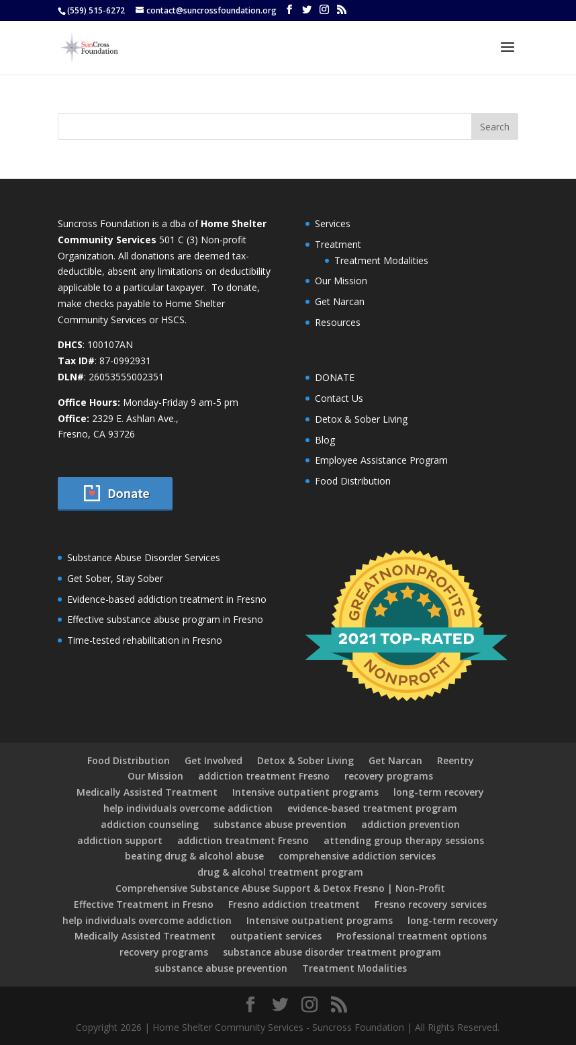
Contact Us (339, 398)
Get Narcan (340, 301)
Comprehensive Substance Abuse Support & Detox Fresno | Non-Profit (280, 888)
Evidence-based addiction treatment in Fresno (167, 599)
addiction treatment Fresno (264, 775)
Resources (338, 322)
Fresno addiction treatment (294, 904)
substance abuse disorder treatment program (332, 952)
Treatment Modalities (381, 260)
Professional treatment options (411, 935)
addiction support (119, 840)
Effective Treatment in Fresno (143, 904)
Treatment (338, 244)
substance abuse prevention (279, 824)
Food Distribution (353, 480)
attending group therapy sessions (404, 840)
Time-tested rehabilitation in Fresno (144, 640)
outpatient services (276, 935)
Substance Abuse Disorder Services (143, 557)
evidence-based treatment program (372, 808)
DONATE (334, 377)
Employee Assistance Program (381, 460)
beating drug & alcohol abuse (194, 855)
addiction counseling (150, 824)
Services (332, 223)
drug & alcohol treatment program (280, 872)
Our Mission (341, 280)
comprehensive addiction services (357, 855)
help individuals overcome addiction (188, 808)
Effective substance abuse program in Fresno (165, 619)
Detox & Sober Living (361, 419)
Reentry (455, 760)
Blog (325, 439)
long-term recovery (438, 792)
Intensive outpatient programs (305, 792)
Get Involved (213, 760)
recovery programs (388, 775)
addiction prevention (410, 824)
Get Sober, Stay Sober (115, 578)
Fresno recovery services (431, 904)
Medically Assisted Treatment (147, 792)
